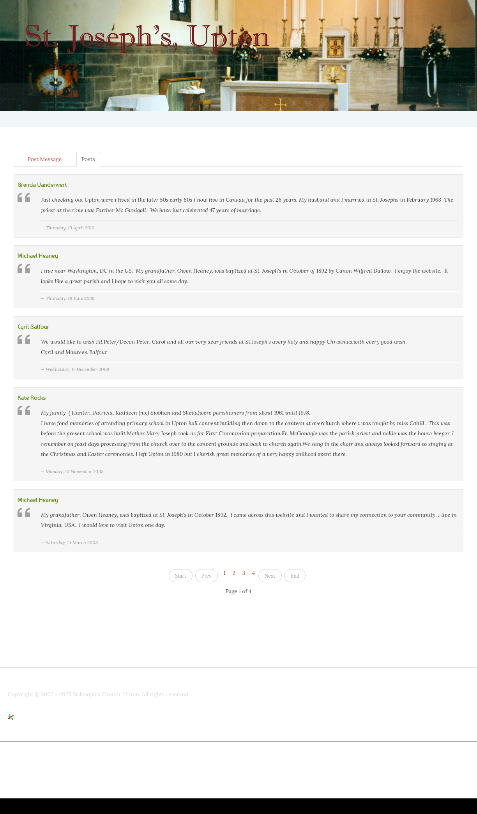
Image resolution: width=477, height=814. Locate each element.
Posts (88, 159)
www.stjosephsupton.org (288, 757)
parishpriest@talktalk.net (169, 757)
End (294, 576)
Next (270, 576)
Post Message (44, 159)
